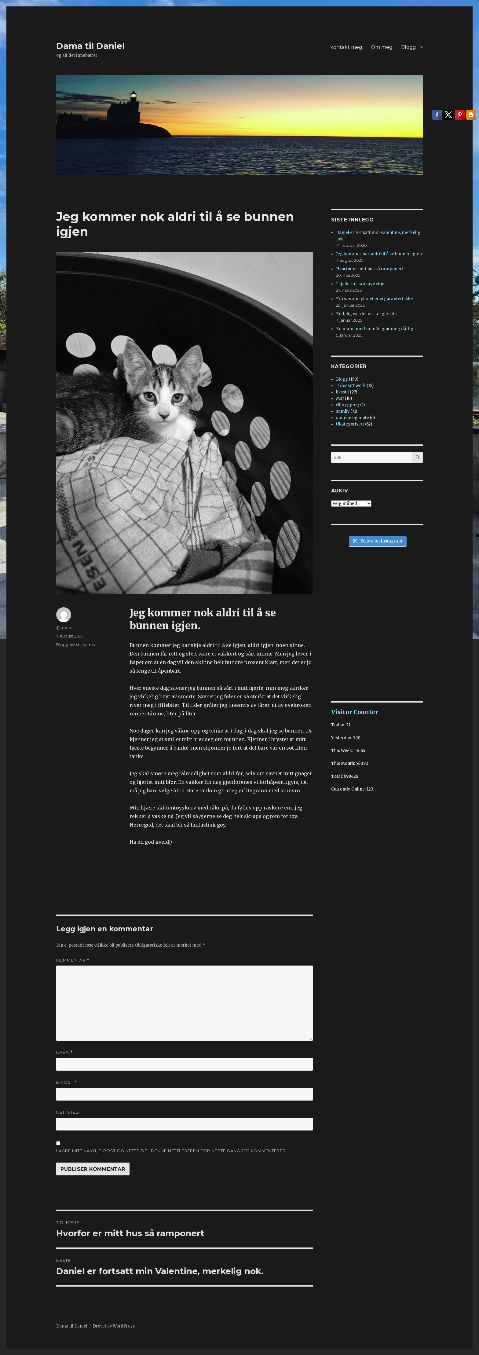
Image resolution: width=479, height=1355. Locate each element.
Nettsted (67, 1112)
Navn (64, 1052)
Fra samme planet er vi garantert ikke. (375, 298)
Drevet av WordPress (114, 1326)
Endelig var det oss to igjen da (366, 313)
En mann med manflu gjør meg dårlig (374, 328)
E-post (66, 1082)
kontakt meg (346, 47)
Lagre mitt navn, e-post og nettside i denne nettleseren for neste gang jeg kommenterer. (171, 1150)
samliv (89, 644)
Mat (340, 398)
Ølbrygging (347, 404)
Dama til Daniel (90, 46)
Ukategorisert (350, 424)
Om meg (382, 47)
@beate (64, 627)
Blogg (408, 47)
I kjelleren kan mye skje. (360, 284)
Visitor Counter (354, 712)
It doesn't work (351, 385)
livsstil (75, 644)
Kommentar (73, 960)
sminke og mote (352, 417)
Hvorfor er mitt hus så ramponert (369, 269)
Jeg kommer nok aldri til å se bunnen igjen (379, 254)
